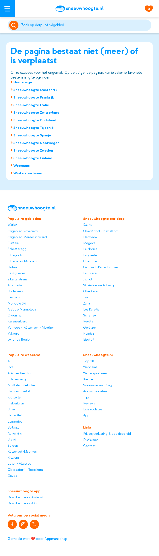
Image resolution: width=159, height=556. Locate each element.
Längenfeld (91, 255)
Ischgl (87, 279)
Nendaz (88, 334)
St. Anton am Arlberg (98, 285)
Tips (86, 397)
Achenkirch (16, 433)
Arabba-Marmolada (22, 309)
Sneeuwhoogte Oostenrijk (35, 89)
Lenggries (15, 421)
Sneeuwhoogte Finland (32, 158)
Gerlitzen (90, 328)
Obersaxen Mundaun (22, 261)
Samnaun (14, 297)
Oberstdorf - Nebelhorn (100, 231)
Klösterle (14, 397)
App (86, 415)
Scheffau (89, 315)
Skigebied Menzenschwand (27, 237)
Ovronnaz (14, 315)
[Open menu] (7, 8)
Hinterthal (15, 415)
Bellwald (14, 267)
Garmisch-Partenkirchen (100, 267)
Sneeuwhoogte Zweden (33, 150)
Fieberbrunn (16, 403)
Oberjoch (15, 255)
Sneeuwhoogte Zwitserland (36, 112)
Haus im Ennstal (19, 391)
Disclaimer (90, 440)
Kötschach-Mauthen (22, 452)
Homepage (22, 82)
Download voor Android (25, 497)
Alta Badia (15, 285)
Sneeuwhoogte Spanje (32, 135)
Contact (89, 446)
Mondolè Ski (17, 303)
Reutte (88, 321)
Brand (12, 439)
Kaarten (88, 379)
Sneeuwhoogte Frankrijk (33, 97)
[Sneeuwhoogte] (79, 9)
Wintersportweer (27, 173)
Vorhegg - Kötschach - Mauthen (31, 328)
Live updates (92, 409)
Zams (86, 303)
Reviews (89, 403)
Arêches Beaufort (20, 373)
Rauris (87, 225)
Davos (12, 476)
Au (9, 361)
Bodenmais (15, 291)
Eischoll (88, 340)
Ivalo (87, 297)
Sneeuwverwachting (97, 385)
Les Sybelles (16, 273)
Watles (12, 225)
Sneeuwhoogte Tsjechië (33, 127)
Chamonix (90, 261)
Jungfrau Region (19, 340)
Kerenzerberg (17, 321)
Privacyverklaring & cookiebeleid (107, 434)
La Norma (90, 249)
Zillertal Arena (17, 279)
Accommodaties (95, 391)
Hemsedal (90, 237)
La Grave (90, 273)
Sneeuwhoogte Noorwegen (36, 143)
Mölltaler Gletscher (22, 385)
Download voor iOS (22, 503)
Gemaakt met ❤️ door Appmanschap (37, 538)
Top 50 (88, 361)
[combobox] (85, 25)
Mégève (89, 243)
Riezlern (13, 458)
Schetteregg (17, 249)
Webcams (21, 165)
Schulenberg (17, 379)
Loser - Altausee (19, 464)
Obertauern (91, 291)
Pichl (11, 367)
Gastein (13, 243)
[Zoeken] (85, 25)
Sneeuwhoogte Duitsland (34, 120)
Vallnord (13, 334)
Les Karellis (91, 309)
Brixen (12, 409)
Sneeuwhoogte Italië (31, 105)
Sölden (13, 446)
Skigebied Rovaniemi (23, 231)
